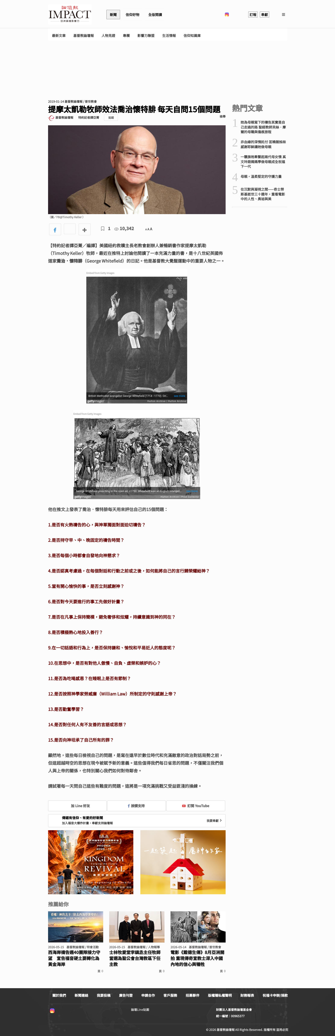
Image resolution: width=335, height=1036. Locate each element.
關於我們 (59, 995)
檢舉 (223, 116)
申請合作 (148, 995)
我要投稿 (103, 995)
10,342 (124, 228)
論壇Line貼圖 (140, 1009)
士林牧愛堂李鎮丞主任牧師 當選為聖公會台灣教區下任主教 (134, 958)
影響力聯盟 (145, 35)
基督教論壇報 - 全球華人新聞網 (70, 14)
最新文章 (59, 35)
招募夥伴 (192, 995)
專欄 (126, 35)
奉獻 (264, 14)
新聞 (113, 14)
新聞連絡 (81, 995)
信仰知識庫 (192, 35)
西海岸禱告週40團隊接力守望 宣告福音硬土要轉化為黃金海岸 (74, 958)
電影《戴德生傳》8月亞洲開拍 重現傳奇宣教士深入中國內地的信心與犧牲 (197, 958)
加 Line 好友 (77, 805)
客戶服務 (170, 995)
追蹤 (111, 117)
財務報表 (247, 995)
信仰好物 (132, 14)
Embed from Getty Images (100, 273)
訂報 (253, 14)
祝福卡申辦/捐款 (275, 995)
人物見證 (108, 35)
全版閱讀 (155, 14)
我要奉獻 (215, 820)
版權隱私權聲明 (220, 995)
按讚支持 (136, 805)
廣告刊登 (126, 995)
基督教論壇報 (83, 35)
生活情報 (169, 35)
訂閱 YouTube (195, 805)
